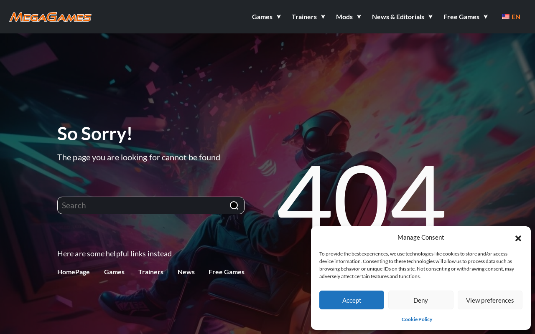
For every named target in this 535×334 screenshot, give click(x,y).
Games (114, 272)
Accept (352, 300)
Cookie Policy (417, 319)
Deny (420, 300)
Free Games (227, 272)
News (186, 272)
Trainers (150, 272)
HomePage (73, 272)
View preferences (490, 300)
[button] (518, 237)
